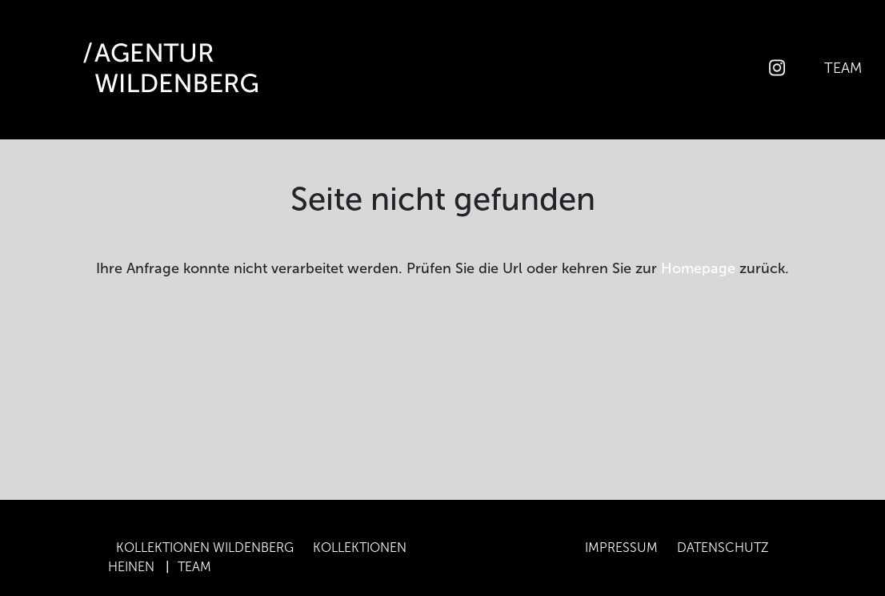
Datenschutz (723, 547)
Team (843, 67)
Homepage (698, 268)
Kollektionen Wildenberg (205, 547)
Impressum (621, 547)
